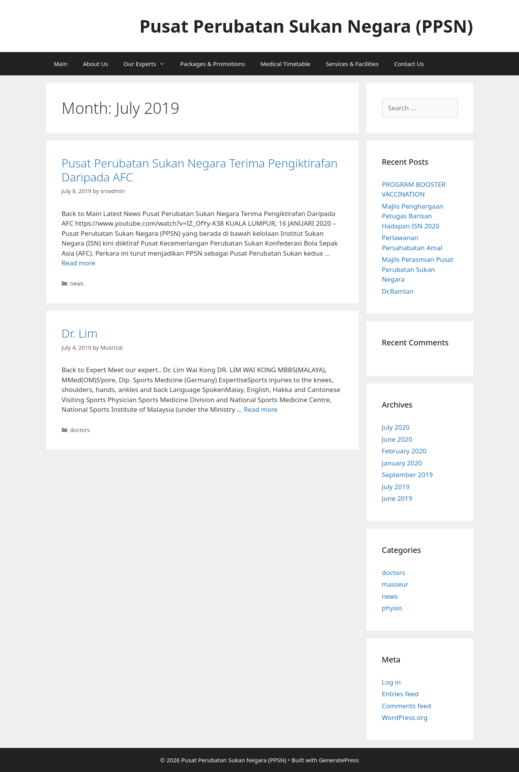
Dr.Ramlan (398, 291)
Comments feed (406, 705)
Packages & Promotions (212, 64)
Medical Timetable (285, 64)
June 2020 (397, 439)
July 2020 (396, 427)
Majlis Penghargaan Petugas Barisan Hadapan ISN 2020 (412, 216)
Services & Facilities (352, 64)
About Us (95, 64)
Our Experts (147, 63)
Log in (391, 682)
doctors (80, 430)
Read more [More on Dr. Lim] (261, 409)
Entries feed (400, 693)
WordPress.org (405, 717)
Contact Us (409, 64)
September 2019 (407, 474)
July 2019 (396, 486)
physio (392, 607)
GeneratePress (339, 760)
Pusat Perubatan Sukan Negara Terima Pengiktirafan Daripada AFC (200, 170)
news (76, 283)
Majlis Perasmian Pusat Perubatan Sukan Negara (417, 269)
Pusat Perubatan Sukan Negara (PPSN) (306, 26)
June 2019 (397, 498)
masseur (395, 584)
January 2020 (402, 462)
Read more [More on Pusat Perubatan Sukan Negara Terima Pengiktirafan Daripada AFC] (78, 262)
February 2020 (404, 450)
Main (61, 64)
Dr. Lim (80, 333)
